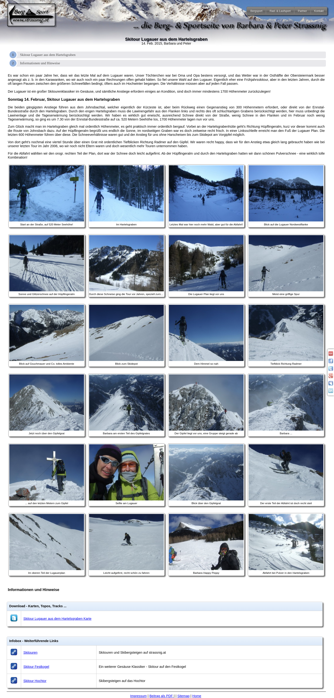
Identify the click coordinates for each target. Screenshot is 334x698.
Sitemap (183, 696)
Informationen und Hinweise (40, 63)
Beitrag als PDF (161, 696)
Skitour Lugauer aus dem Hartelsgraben (47, 55)
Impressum (138, 696)
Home (196, 696)
